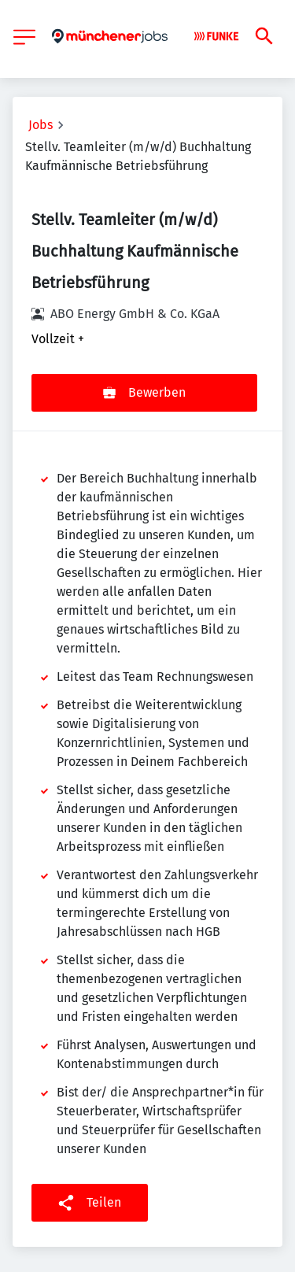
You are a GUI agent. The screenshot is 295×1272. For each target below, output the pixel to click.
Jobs (40, 124)
